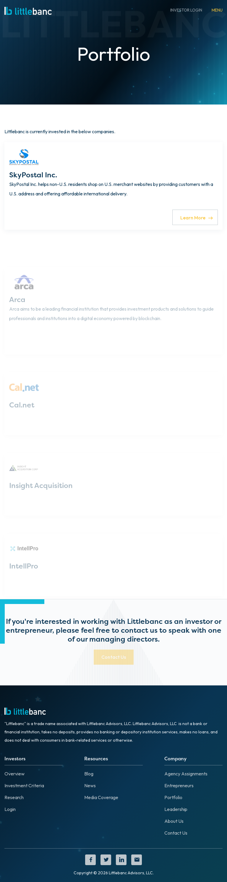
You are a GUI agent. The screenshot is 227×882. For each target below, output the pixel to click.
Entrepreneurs (179, 785)
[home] (28, 10)
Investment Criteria (24, 785)
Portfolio (173, 797)
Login (10, 809)
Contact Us (175, 833)
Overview (14, 774)
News (90, 785)
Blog (88, 774)
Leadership (175, 809)
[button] (217, 10)
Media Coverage (101, 797)
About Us (174, 821)
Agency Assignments (185, 774)
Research (14, 797)
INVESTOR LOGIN (186, 10)
